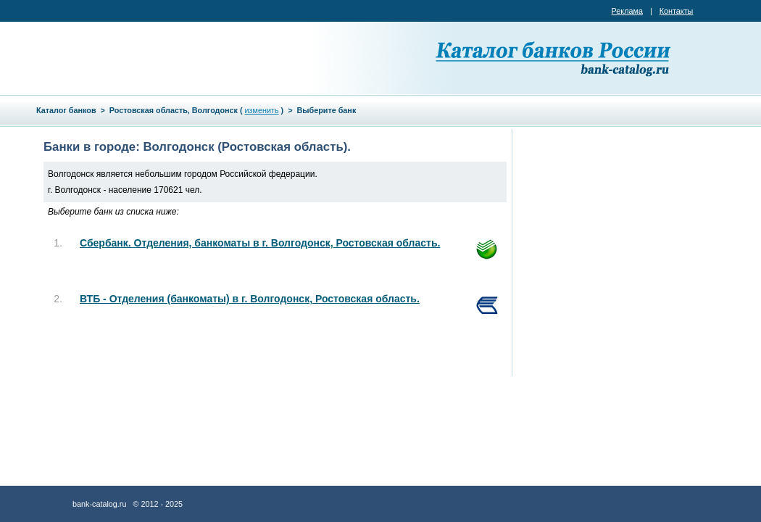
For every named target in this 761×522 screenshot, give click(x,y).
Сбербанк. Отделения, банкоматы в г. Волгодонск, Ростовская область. (260, 243)
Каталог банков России (554, 58)
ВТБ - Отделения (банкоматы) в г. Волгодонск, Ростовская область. (250, 298)
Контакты (677, 11)
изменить (262, 110)
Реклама (627, 11)
